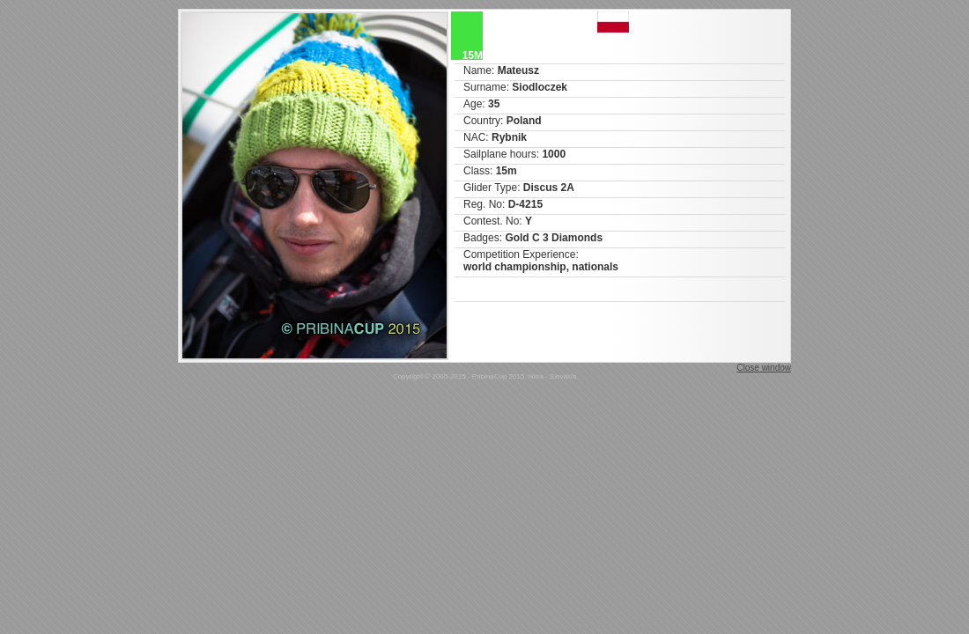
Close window (763, 367)
